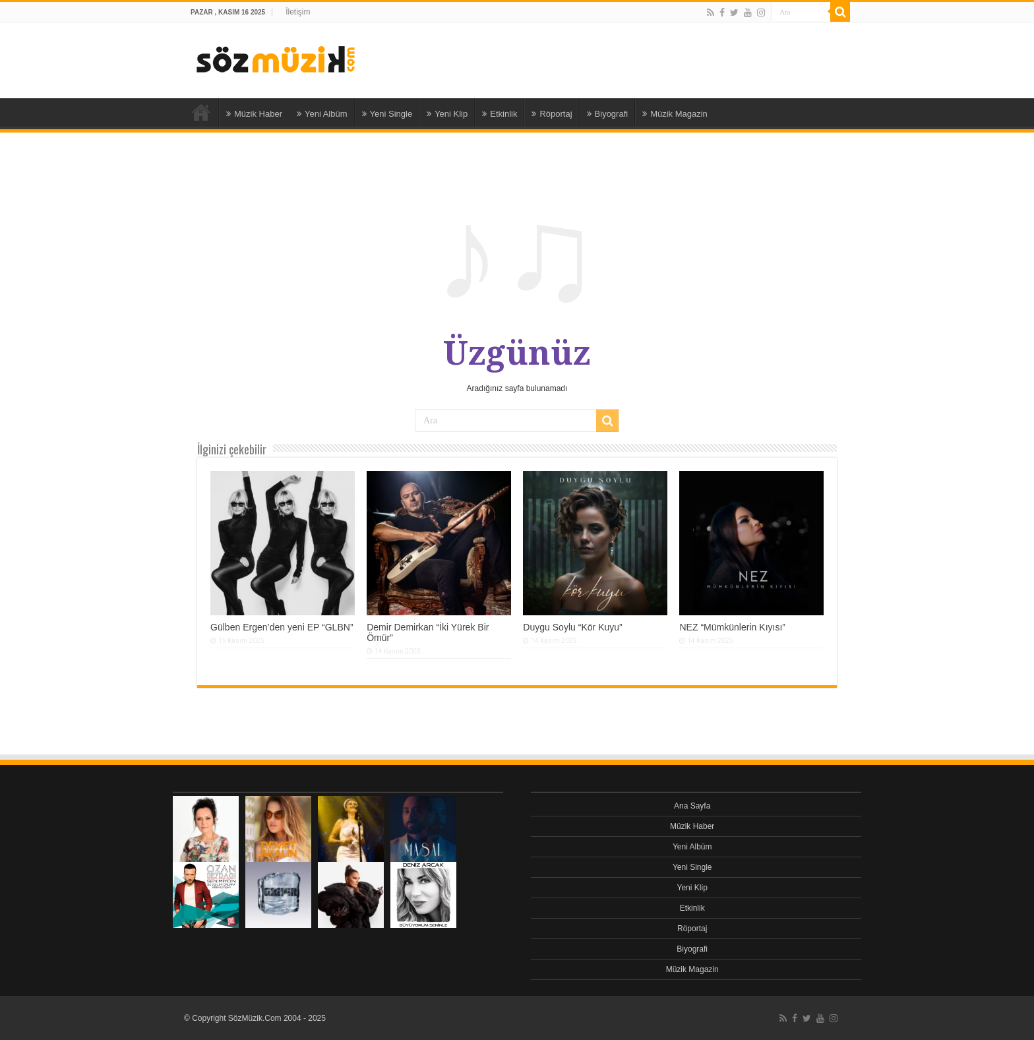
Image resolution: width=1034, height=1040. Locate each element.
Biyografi (607, 114)
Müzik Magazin (675, 114)
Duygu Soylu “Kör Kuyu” (573, 627)
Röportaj (552, 114)
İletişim (298, 11)
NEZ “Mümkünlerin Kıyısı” (732, 627)
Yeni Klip (447, 114)
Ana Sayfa (201, 112)
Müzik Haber (254, 114)
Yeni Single (387, 114)
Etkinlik (499, 114)
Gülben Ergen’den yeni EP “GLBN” (281, 627)
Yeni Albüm (322, 114)
